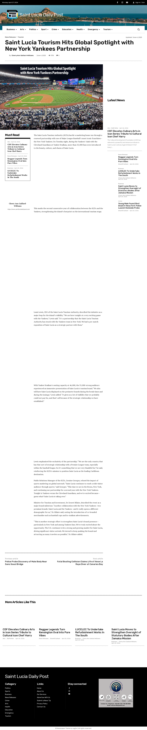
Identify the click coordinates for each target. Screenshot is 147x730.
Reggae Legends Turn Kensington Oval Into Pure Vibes (17, 160)
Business (10, 168)
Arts (8, 142)
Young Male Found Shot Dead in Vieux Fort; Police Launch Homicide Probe (129, 205)
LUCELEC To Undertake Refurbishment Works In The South (17, 174)
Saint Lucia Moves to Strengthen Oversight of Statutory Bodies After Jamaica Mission (129, 189)
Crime (120, 201)
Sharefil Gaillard (123, 164)
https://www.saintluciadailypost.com (17, 209)
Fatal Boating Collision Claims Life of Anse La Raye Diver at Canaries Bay (80, 562)
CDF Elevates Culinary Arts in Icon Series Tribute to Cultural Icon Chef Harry (17, 147)
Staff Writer (114, 128)
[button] (138, 29)
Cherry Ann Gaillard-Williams (23, 55)
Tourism (21, 37)
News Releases (10, 37)
